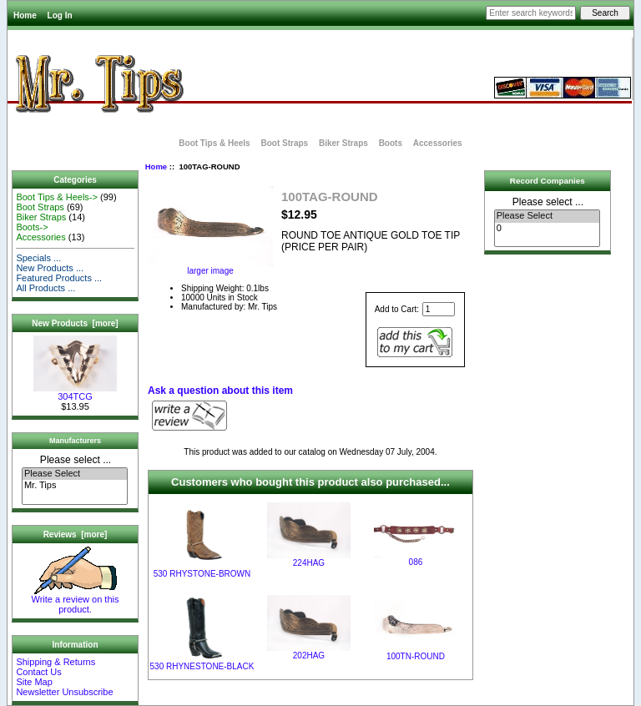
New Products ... (49, 268)
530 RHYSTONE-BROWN (202, 573)
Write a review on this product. (75, 600)
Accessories (437, 143)
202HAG (309, 655)
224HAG (309, 562)
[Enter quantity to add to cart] (438, 309)
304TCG (75, 392)
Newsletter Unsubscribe (64, 692)
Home (25, 15)
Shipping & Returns (55, 662)
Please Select (75, 474)
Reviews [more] (75, 534)
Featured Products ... (59, 278)
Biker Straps (343, 143)
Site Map (34, 682)
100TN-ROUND (415, 656)
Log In (60, 15)
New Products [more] (75, 323)
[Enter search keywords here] (531, 13)
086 (416, 562)
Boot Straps (284, 143)
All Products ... (45, 288)
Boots (390, 143)
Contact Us (38, 672)
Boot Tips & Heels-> (57, 197)
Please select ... (75, 460)
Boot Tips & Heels (214, 143)
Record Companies (547, 180)
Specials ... (38, 258)
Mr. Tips (75, 486)
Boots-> (32, 227)
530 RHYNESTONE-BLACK (202, 666)
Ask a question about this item (220, 390)
